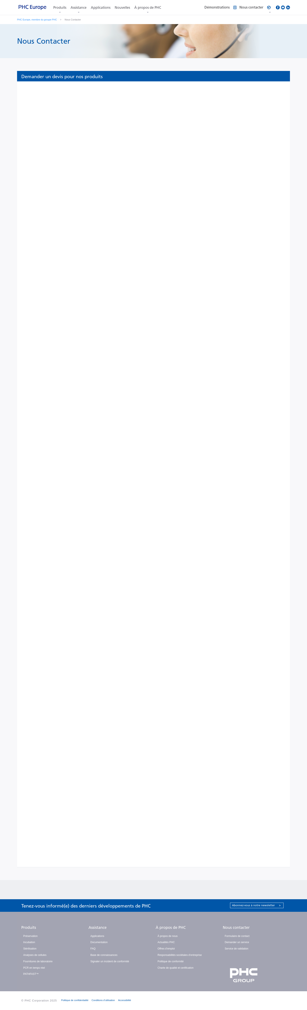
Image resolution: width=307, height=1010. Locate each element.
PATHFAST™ (31, 974)
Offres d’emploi (166, 948)
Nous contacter (236, 927)
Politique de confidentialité (74, 1000)
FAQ (93, 948)
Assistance (79, 8)
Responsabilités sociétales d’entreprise (180, 955)
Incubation (29, 942)
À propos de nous (168, 936)
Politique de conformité (171, 961)
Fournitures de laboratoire (37, 961)
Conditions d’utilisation (103, 1000)
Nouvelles (122, 8)
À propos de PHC (147, 8)
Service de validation (236, 948)
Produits (59, 8)
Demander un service (237, 942)
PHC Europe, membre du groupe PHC (37, 19)
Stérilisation (29, 948)
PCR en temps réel (34, 967)
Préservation (30, 936)
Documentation (99, 942)
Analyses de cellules (34, 955)
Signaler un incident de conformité (109, 961)
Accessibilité (124, 1000)
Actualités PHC (166, 942)
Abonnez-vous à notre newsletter (256, 905)
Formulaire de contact (237, 936)
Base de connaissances (103, 955)
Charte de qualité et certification (176, 967)
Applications (100, 8)
